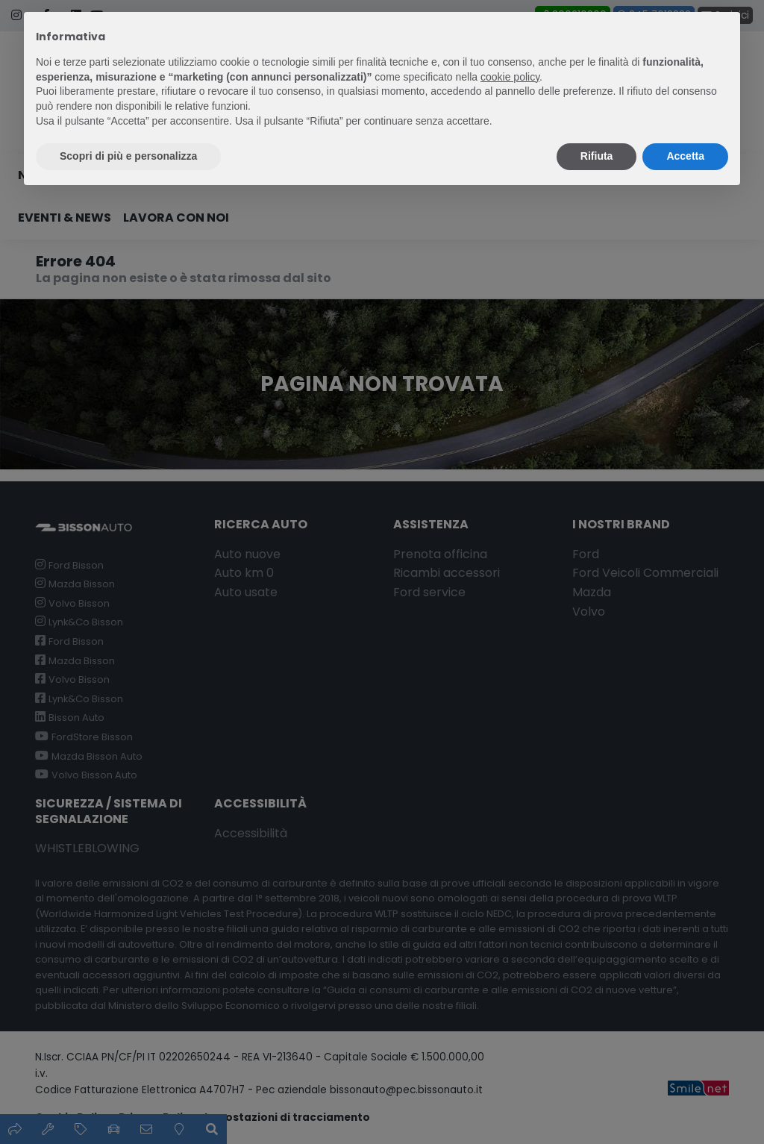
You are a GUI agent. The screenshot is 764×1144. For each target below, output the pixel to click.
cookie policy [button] (509, 77)
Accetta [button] (685, 156)
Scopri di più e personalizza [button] (128, 156)
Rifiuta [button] (596, 156)
